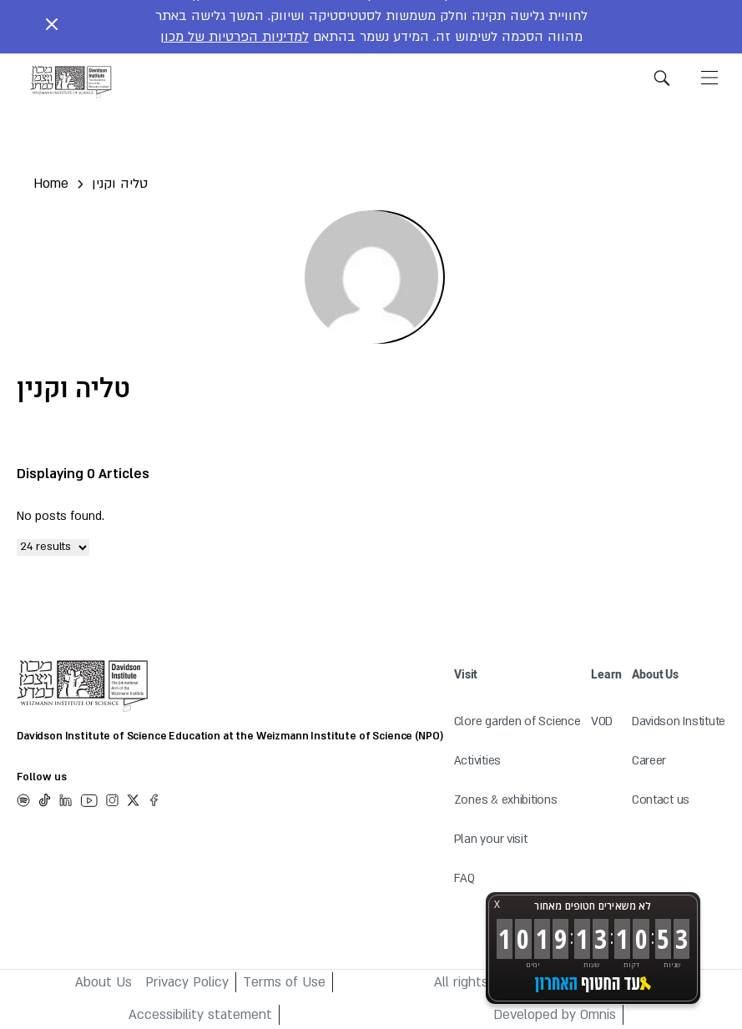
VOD (602, 721)
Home (50, 183)
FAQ (464, 878)
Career (649, 761)
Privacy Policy (187, 982)
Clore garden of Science (517, 721)
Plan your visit (490, 839)
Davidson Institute (678, 721)
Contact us (660, 800)
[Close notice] (51, 26)
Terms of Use (284, 982)
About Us (103, 982)
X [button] (497, 904)
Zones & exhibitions (506, 800)
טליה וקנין (120, 183)
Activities (477, 761)
